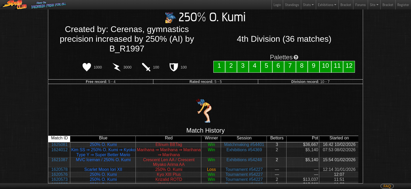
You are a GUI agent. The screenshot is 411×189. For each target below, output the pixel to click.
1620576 (59, 174)
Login (277, 4)
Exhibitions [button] (325, 4)
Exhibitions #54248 (244, 160)
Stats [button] (307, 4)
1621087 (59, 160)
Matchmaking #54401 (244, 144)
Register (403, 4)
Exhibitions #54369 (244, 150)
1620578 (59, 169)
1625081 (59, 144)
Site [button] (372, 4)
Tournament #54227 (244, 169)
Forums (360, 4)
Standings (292, 5)
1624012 (59, 150)
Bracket (345, 4)
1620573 (59, 179)
